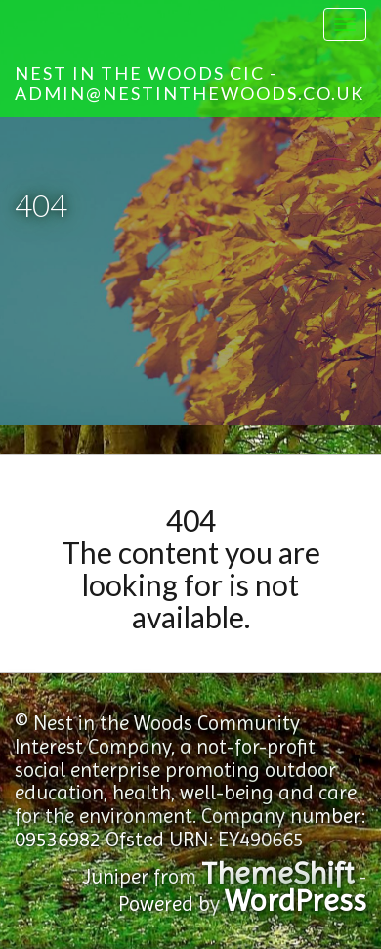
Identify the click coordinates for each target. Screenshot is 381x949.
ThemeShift (277, 873)
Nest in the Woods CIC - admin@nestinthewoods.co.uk (189, 83)
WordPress (295, 901)
